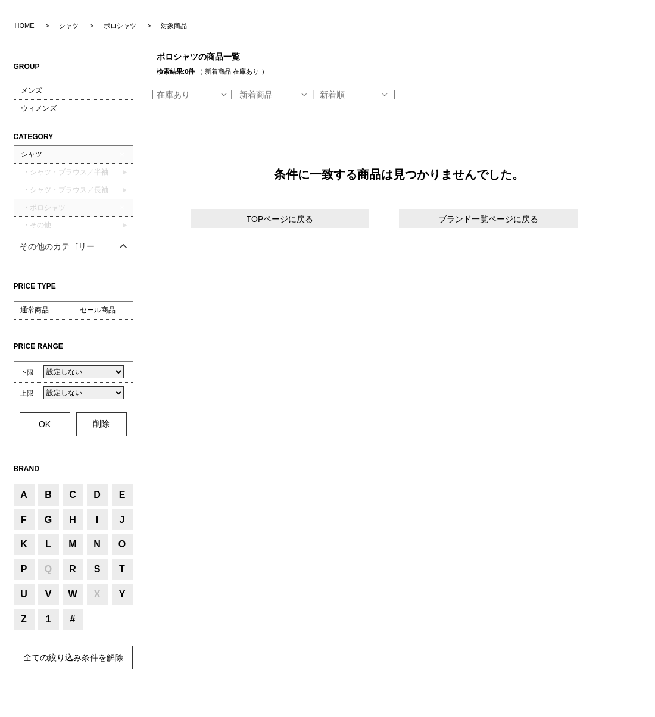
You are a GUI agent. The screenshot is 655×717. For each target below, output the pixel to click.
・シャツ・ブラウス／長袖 (64, 190)
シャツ (31, 154)
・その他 (36, 225)
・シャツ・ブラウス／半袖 (64, 172)
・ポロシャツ (43, 207)
